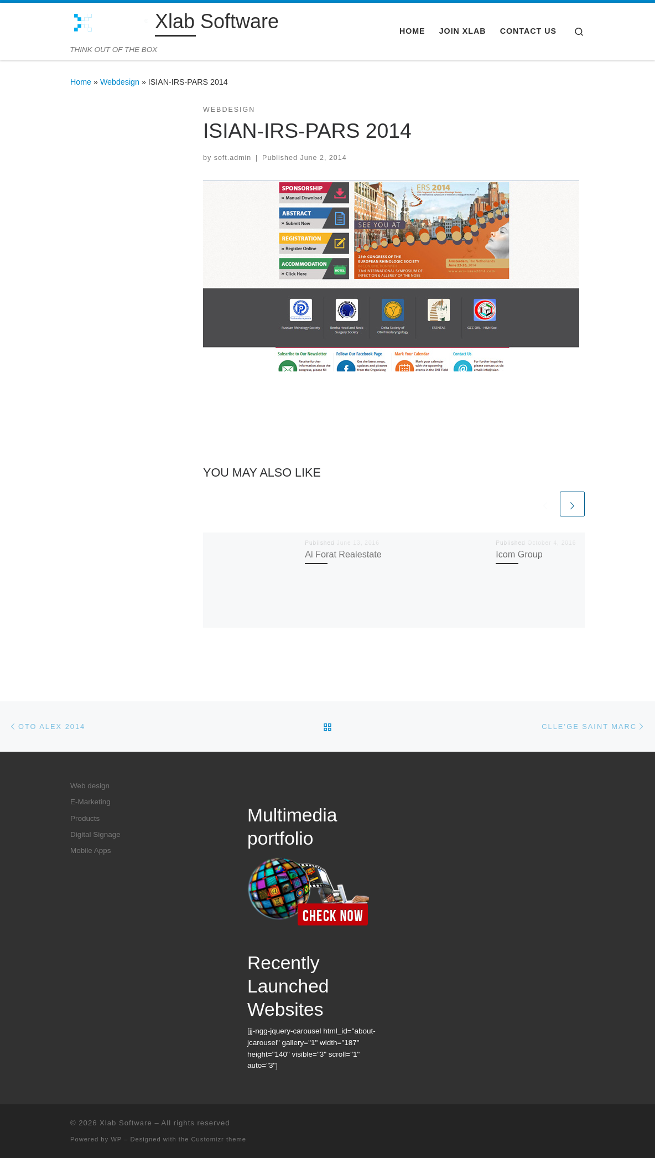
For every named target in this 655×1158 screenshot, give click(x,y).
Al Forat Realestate (343, 554)
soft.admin (233, 158)
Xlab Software (126, 1123)
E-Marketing (90, 802)
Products (85, 818)
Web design (90, 786)
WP (116, 1139)
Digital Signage (95, 834)
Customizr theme (219, 1139)
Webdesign (119, 81)
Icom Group (519, 554)
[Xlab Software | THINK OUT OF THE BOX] (110, 23)
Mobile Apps (90, 850)
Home (80, 81)
